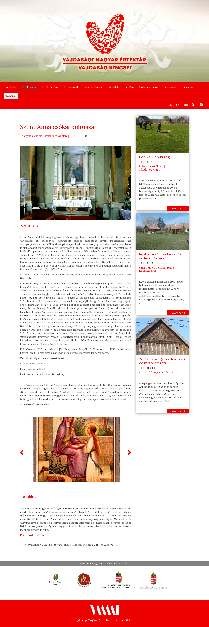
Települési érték (31, 136)
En (170, 104)
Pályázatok (170, 87)
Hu (186, 104)
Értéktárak (29, 87)
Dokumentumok (148, 87)
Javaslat (113, 87)
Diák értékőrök (94, 87)
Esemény (128, 87)
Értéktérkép (50, 87)
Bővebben (177, 208)
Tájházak (11, 96)
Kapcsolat (187, 87)
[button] (22, 452)
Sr (177, 104)
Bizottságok (71, 87)
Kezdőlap (11, 87)
